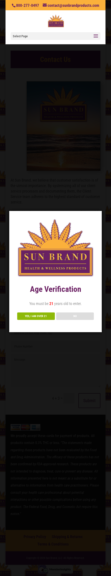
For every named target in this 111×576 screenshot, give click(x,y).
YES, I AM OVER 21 (36, 316)
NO (75, 316)
